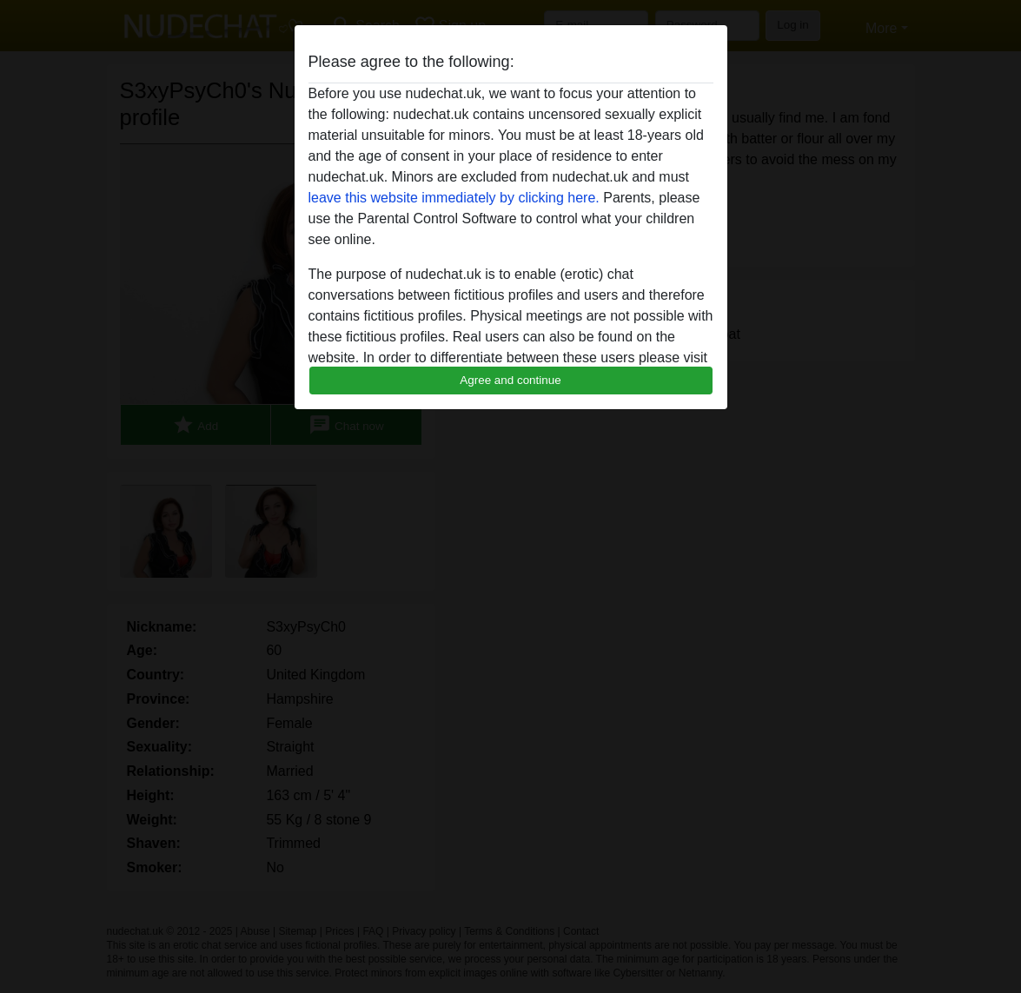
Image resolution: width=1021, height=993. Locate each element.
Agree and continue (510, 380)
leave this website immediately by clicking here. (454, 197)
